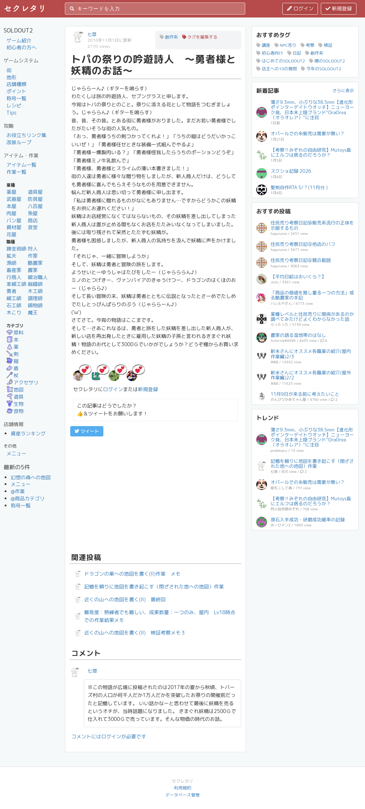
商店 (33, 220)
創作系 (169, 37)
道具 (15, 396)
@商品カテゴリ (28, 498)
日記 (294, 53)
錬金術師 (16, 248)
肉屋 (11, 213)
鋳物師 (35, 305)
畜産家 (13, 270)
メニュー (16, 453)
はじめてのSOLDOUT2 (280, 61)
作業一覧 (16, 171)
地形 (11, 77)
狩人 (33, 248)
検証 (325, 45)
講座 (263, 45)
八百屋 (35, 206)
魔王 (33, 312)
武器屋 (13, 199)
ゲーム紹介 (18, 40)
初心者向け (269, 53)
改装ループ (18, 142)
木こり (13, 312)
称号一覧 (16, 98)
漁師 (11, 262)
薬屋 (11, 191)
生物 (15, 403)
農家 (33, 270)
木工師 (35, 291)
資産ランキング (28, 433)
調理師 (35, 298)
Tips (11, 112)
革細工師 (16, 283)
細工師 (13, 298)
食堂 (33, 227)
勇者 (11, 291)
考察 (307, 45)
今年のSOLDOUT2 (321, 69)
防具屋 (35, 199)
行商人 (13, 277)
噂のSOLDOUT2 (327, 61)
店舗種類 (16, 84)
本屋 (11, 206)
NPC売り (285, 45)
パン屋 (13, 220)
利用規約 (182, 788)
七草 (92, 34)
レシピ (13, 105)
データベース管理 (182, 795)
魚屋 (33, 213)
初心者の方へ (21, 47)
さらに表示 (343, 90)
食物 (15, 411)
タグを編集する (199, 37)
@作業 (18, 491)
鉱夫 (11, 255)
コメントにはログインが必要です (108, 736)
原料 (15, 332)
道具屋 (35, 191)
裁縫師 (35, 283)
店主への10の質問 (276, 69)
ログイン (300, 8)
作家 (33, 255)
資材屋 (13, 227)
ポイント (16, 91)
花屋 (11, 234)
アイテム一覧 (21, 164)
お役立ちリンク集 (26, 135)
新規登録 (338, 8)
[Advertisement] (155, 493)
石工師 (13, 305)
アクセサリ (22, 382)
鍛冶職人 (38, 277)
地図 (15, 389)
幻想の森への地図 (31, 477)
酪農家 (35, 262)
